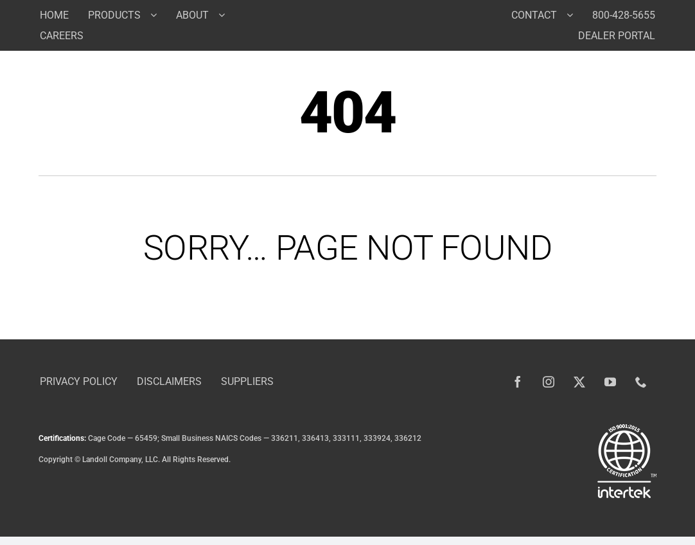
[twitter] (579, 382)
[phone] (641, 382)
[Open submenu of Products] (158, 14)
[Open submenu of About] (226, 14)
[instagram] (548, 382)
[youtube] (610, 382)
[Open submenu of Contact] (575, 14)
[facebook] (517, 382)
